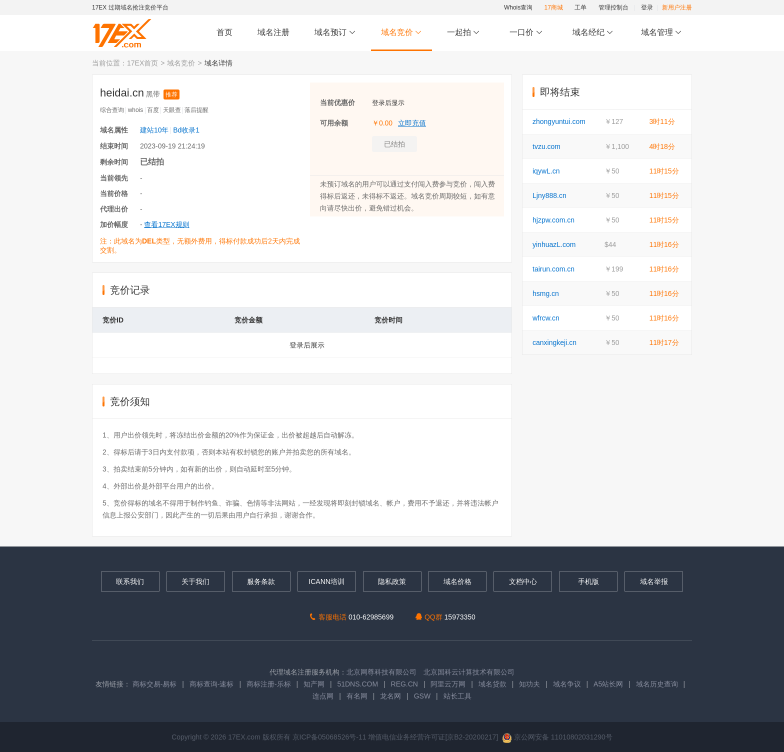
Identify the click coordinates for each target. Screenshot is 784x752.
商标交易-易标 (154, 684)
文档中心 (523, 582)
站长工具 (458, 696)
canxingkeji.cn (554, 342)
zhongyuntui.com (559, 122)
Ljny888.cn (549, 196)
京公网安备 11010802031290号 (557, 737)
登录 (647, 7)
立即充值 (412, 123)
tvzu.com (546, 146)
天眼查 (172, 110)
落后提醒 (196, 110)
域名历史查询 (657, 684)
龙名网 (390, 696)
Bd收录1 (186, 130)
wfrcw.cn (546, 318)
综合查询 (112, 110)
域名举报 (654, 582)
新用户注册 (677, 7)
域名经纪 (593, 33)
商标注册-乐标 (268, 684)
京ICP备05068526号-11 (330, 737)
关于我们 (196, 582)
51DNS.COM (357, 684)
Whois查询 (518, 7)
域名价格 (458, 582)
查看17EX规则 (166, 224)
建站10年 (154, 130)
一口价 (526, 33)
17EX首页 (142, 63)
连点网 (323, 696)
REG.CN (404, 684)
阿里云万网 (448, 684)
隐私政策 (392, 582)
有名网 (357, 696)
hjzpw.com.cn (553, 220)
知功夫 (529, 684)
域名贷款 (492, 684)
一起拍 (464, 33)
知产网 (314, 684)
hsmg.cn (545, 294)
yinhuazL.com (554, 244)
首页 (224, 32)
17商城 (553, 7)
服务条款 (261, 582)
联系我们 (130, 582)
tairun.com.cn (553, 269)
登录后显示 (388, 102)
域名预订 (335, 33)
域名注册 (274, 32)
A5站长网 (608, 684)
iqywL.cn (546, 171)
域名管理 (661, 33)
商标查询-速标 (213, 684)
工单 (580, 7)
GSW (422, 696)
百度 (153, 110)
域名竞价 (401, 33)
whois (136, 110)
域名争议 (568, 684)
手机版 (588, 582)
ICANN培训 (326, 582)
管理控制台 (613, 7)
